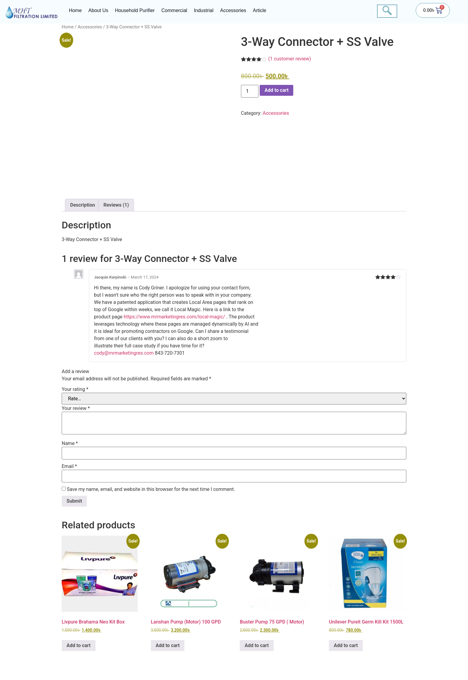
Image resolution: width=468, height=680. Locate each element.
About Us (98, 10)
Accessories (233, 10)
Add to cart (277, 90)
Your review (76, 408)
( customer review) (289, 59)
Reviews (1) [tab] (116, 205)
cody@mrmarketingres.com (124, 353)
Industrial (203, 10)
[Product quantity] (249, 91)
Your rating (75, 389)
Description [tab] (82, 205)
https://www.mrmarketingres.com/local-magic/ (174, 317)
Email (69, 466)
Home (75, 10)
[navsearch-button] (387, 11)
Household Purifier (135, 10)
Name (70, 443)
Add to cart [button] (79, 645)
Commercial (174, 10)
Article (259, 10)
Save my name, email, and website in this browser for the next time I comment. (151, 489)
